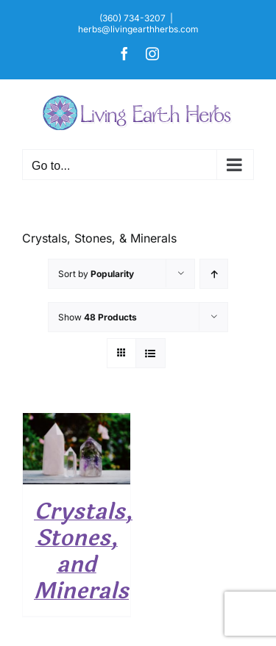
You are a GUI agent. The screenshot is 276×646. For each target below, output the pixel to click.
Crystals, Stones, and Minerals (83, 552)
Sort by (96, 273)
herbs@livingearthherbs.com (138, 29)
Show (97, 317)
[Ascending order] (213, 274)
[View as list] (150, 353)
